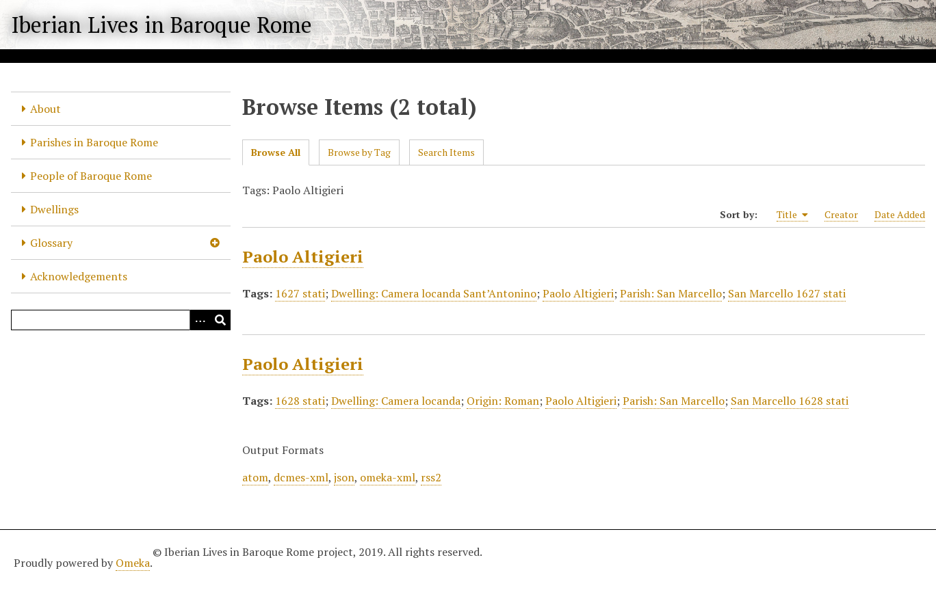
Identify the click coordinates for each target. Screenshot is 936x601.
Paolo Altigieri (302, 256)
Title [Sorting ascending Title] (792, 215)
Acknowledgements (78, 276)
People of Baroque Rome (91, 175)
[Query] (121, 320)
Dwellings (54, 209)
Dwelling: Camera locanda (395, 400)
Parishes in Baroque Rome (94, 142)
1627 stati (300, 293)
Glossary (51, 242)
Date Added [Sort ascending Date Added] (899, 214)
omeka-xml (387, 477)
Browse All (275, 152)
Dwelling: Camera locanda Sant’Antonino (433, 293)
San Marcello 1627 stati (787, 293)
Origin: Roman (503, 400)
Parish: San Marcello (671, 293)
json (344, 477)
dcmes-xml (301, 477)
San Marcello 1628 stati (789, 400)
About (45, 108)
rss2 (431, 477)
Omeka (133, 562)
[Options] (200, 320)
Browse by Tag (359, 152)
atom (255, 477)
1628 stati (300, 400)
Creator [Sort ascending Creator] (841, 214)
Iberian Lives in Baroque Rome (161, 24)
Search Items (446, 152)
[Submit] (220, 320)
